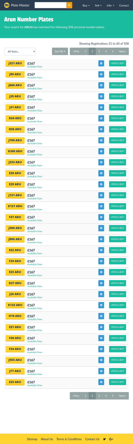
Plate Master (16, 5)
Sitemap (32, 439)
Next (122, 51)
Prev (76, 51)
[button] (86, 5)
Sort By (60, 51)
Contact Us (92, 439)
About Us (47, 439)
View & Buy (117, 63)
